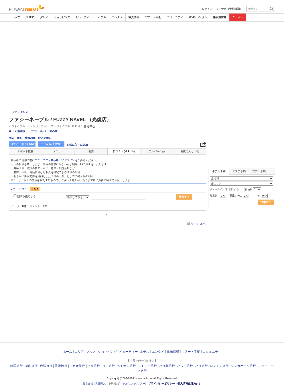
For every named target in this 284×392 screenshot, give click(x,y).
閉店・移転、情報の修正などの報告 (30, 138)
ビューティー (84, 17)
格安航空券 (219, 17)
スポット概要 (25, 151)
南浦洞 (21, 131)
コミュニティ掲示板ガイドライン (55, 160)
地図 (91, 151)
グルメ (44, 17)
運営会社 (88, 383)
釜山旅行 (31, 366)
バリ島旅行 (167, 366)
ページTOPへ (198, 224)
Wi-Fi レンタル (198, 17)
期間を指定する (26, 196)
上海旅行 (93, 366)
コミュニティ (175, 17)
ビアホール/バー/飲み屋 (43, 131)
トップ (16, 17)
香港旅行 (61, 366)
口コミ (23, 189)
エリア (30, 17)
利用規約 (100, 383)
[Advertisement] (142, 34)
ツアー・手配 (153, 17)
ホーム (67, 351)
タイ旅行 (108, 366)
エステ (132, 383)
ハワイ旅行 (185, 366)
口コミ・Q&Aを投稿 (22, 144)
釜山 (11, 131)
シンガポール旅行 (243, 366)
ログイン (207, 8)
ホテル (102, 17)
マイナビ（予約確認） (229, 8)
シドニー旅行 (147, 366)
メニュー (58, 151)
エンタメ (117, 17)
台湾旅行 (46, 366)
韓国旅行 (16, 366)
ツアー (141, 383)
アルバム (157, 151)
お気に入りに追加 (77, 144)
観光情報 (133, 17)
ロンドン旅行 (219, 366)
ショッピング (62, 17)
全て (13, 189)
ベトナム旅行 (126, 366)
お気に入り (189, 151)
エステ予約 (239, 171)
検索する (184, 196)
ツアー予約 (259, 171)
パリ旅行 (201, 366)
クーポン (237, 17)
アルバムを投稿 (51, 144)
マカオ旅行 (77, 366)
